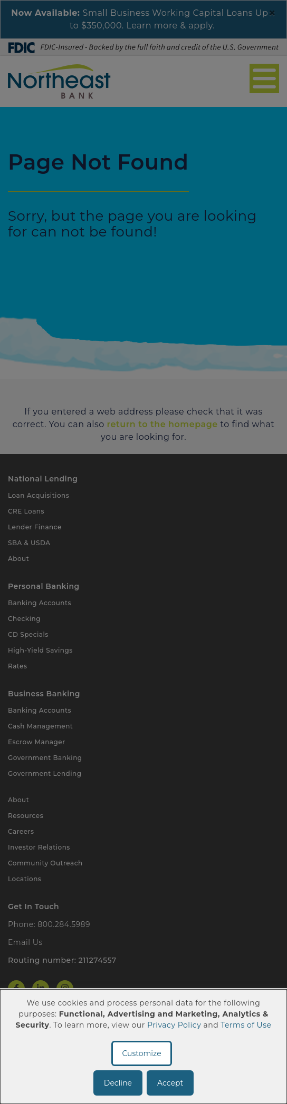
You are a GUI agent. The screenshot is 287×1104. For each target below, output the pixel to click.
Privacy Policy (174, 1025)
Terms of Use (246, 1025)
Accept (170, 1083)
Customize (141, 1053)
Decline (118, 1083)
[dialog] (143, 1046)
